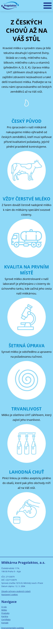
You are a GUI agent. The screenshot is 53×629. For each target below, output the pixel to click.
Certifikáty (6, 619)
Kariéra (4, 616)
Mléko (4, 610)
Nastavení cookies (9, 594)
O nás (4, 606)
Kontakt (4, 622)
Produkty (5, 613)
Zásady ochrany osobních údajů (16, 591)
